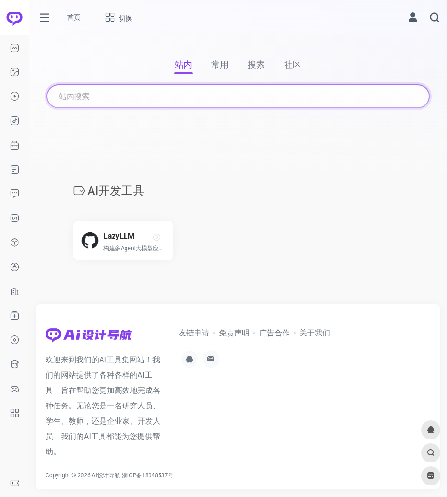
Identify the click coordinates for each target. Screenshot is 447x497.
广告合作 (274, 332)
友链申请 (194, 332)
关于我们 (314, 332)
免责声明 (234, 332)
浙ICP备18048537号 (148, 475)
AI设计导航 (106, 475)
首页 (73, 17)
